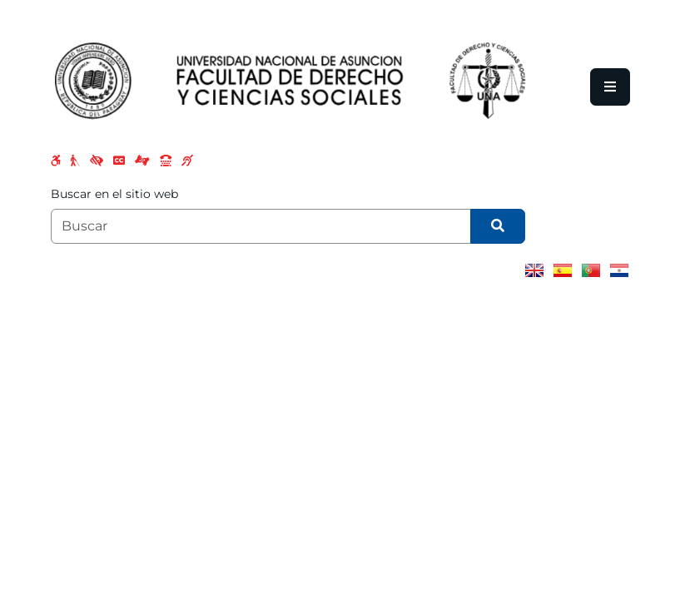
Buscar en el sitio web (114, 193)
